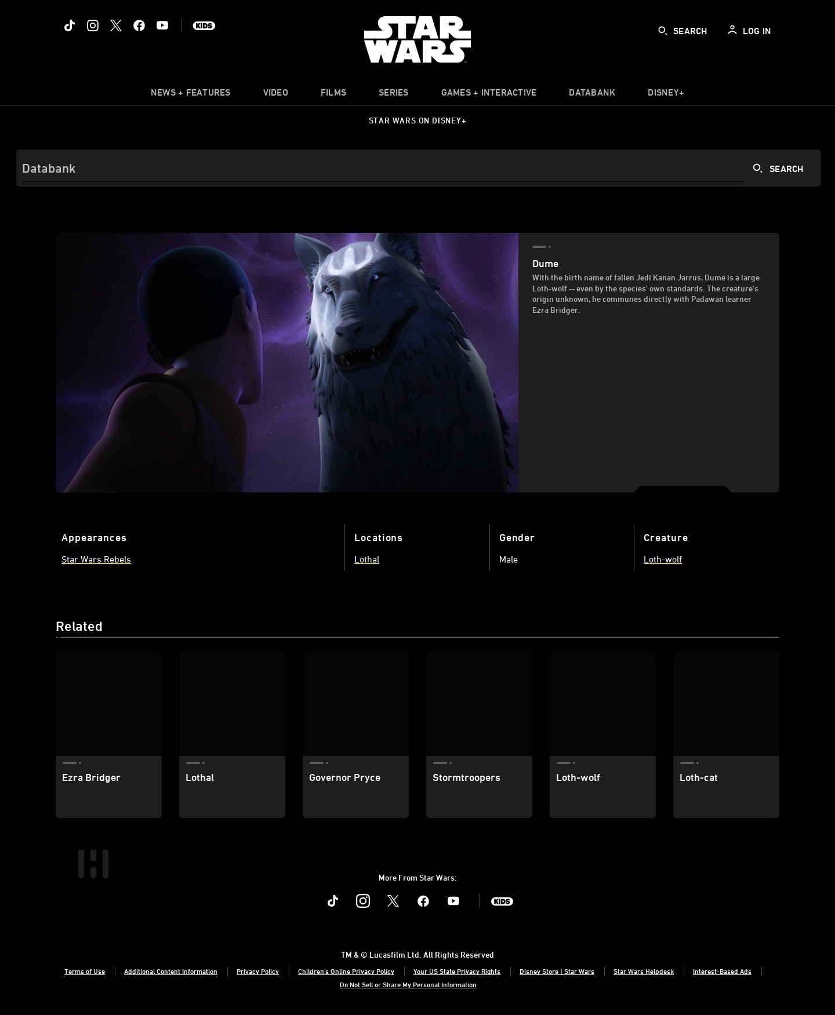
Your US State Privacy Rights (456, 971)
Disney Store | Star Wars (557, 971)
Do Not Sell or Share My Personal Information (408, 984)
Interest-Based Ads (722, 971)
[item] (191, 95)
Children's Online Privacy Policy (346, 971)
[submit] (663, 31)
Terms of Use (84, 971)
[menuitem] (275, 95)
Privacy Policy (258, 971)
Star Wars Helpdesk (643, 971)
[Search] (418, 168)
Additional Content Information (170, 971)
